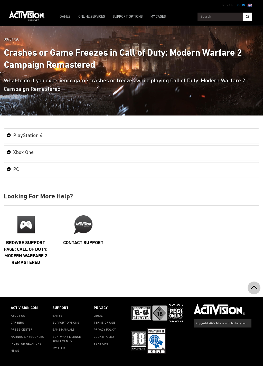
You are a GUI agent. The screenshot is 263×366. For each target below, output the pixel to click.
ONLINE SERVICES (91, 17)
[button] (250, 4)
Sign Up (227, 5)
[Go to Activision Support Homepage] (29, 17)
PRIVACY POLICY (105, 329)
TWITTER (58, 348)
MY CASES (158, 17)
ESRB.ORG (101, 343)
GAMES (65, 17)
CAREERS (17, 322)
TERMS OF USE (104, 322)
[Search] (247, 17)
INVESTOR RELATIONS (26, 343)
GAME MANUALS (63, 329)
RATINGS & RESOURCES (27, 337)
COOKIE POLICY (104, 337)
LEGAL (98, 315)
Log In (240, 5)
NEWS (15, 350)
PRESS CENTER (22, 329)
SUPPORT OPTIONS (128, 17)
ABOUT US (18, 315)
